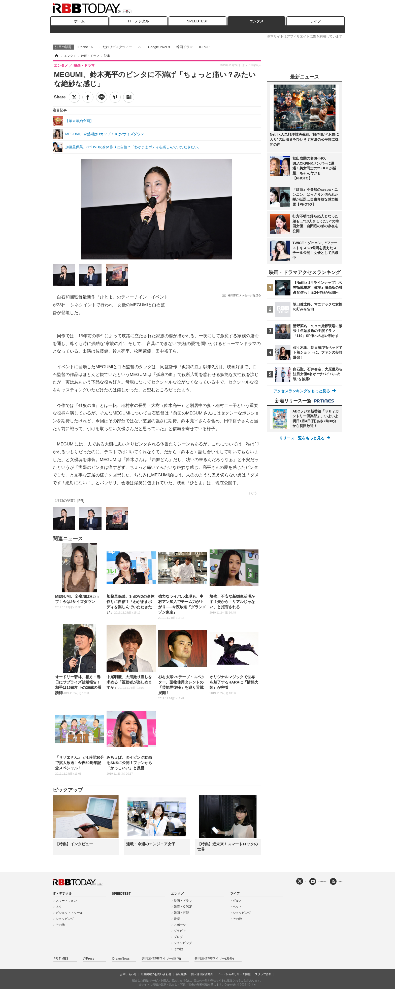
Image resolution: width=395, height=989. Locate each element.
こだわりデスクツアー (115, 47)
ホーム (79, 21)
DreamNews (121, 958)
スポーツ (180, 925)
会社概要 (181, 974)
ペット (237, 906)
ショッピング (65, 919)
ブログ (178, 937)
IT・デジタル (138, 21)
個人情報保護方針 (202, 974)
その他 (60, 925)
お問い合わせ (128, 974)
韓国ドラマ (184, 47)
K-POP (204, 47)
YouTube (322, 881)
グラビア (180, 931)
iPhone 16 (85, 47)
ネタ (59, 906)
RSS (341, 881)
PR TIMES (60, 958)
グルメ (237, 900)
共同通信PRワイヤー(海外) (214, 958)
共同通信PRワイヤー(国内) (161, 958)
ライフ (315, 21)
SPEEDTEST (197, 21)
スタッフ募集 (263, 974)
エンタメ (256, 21)
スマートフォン (66, 900)
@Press (88, 958)
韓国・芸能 (181, 913)
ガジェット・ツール (69, 913)
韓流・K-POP (183, 906)
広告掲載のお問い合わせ (156, 974)
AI (140, 47)
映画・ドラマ (183, 900)
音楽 (177, 919)
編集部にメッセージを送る (244, 295)
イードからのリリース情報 (234, 974)
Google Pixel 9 (159, 47)
